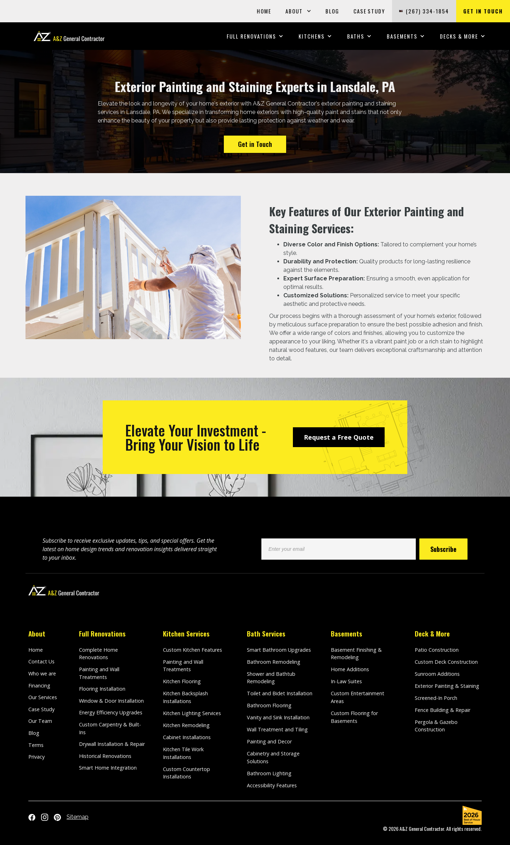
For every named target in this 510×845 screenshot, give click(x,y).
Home (35, 649)
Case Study (41, 709)
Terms (36, 745)
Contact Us (41, 661)
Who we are (42, 673)
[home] (69, 36)
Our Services (42, 697)
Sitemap (78, 816)
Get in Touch (255, 144)
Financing (39, 685)
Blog (33, 733)
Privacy (36, 756)
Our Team (40, 721)
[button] (298, 11)
